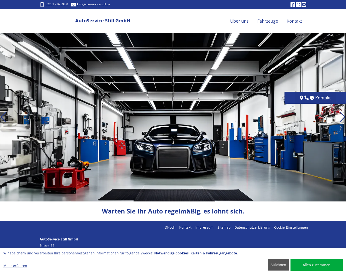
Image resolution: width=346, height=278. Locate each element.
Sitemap (224, 227)
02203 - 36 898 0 (54, 4)
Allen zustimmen (316, 264)
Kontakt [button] (294, 21)
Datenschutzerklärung (252, 227)
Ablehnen (278, 264)
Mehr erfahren (15, 265)
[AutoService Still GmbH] (57, 21)
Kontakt (185, 227)
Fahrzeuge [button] (267, 21)
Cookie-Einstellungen (291, 227)
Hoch (170, 227)
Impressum (204, 227)
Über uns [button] (239, 21)
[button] (3, 117)
